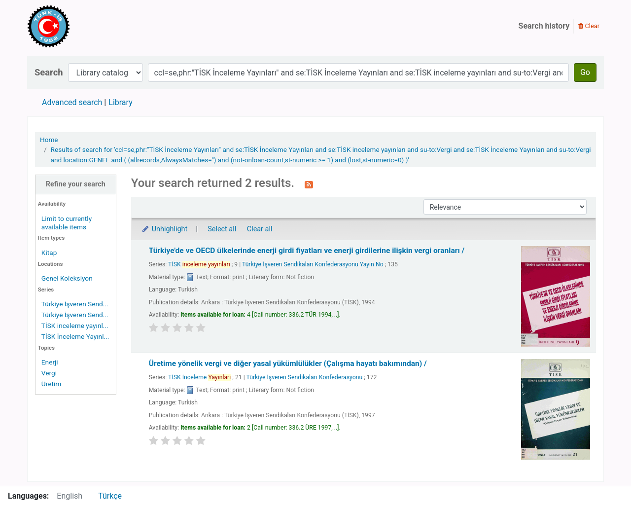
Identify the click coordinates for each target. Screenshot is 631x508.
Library (120, 102)
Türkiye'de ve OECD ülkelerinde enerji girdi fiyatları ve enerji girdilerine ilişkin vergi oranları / (307, 250)
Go (585, 72)
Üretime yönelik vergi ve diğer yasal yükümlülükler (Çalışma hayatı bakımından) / (288, 363)
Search (49, 72)
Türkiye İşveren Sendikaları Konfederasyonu (304, 377)
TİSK (199, 264)
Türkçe (110, 496)
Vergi (49, 373)
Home (49, 140)
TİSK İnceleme (199, 377)
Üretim (51, 384)
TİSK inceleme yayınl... (74, 325)
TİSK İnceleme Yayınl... (75, 336)
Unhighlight (164, 229)
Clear (588, 26)
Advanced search (72, 102)
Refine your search (75, 184)
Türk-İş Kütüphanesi (77, 26)
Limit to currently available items (66, 223)
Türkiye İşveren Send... (74, 304)
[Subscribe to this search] (308, 184)
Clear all (260, 229)
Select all (222, 229)
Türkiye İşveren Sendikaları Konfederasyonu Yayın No (313, 264)
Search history (544, 26)
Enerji (49, 362)
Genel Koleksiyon (67, 278)
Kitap (49, 252)
